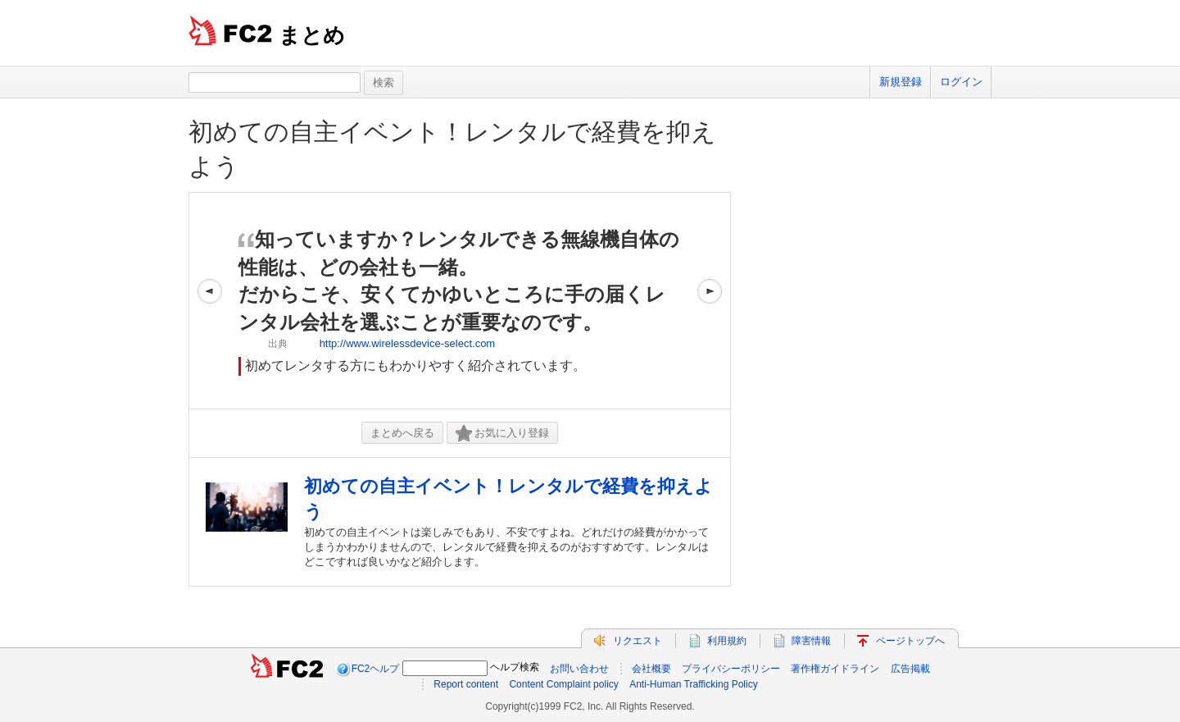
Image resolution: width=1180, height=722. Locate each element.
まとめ (312, 35)
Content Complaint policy (563, 684)
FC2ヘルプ (376, 668)
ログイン (961, 81)
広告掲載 (910, 668)
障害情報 (811, 641)
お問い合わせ (579, 668)
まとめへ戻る (402, 433)
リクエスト (637, 641)
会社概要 (651, 668)
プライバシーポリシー (731, 668)
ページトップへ (910, 641)
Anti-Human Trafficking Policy (693, 684)
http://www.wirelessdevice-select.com (408, 343)
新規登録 (900, 81)
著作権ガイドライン (835, 668)
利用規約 (727, 641)
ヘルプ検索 (514, 667)
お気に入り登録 (502, 433)
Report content (465, 684)
